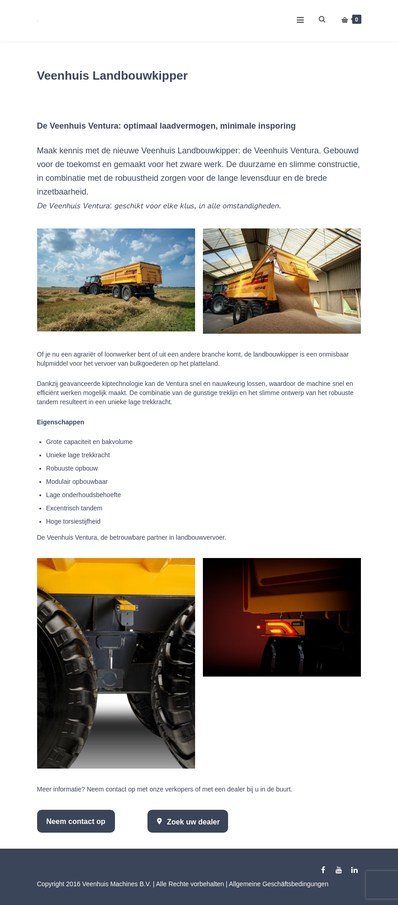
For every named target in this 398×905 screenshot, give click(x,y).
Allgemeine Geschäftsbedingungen (278, 884)
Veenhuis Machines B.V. (116, 884)
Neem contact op (75, 821)
